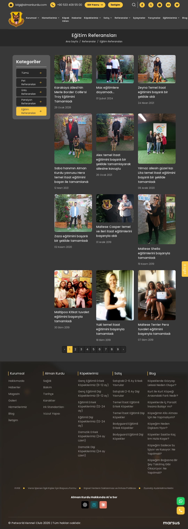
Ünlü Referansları (31, 92)
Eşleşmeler (139, 17)
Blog (184, 17)
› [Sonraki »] (123, 349)
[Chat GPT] (85, 504)
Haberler (77, 17)
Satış (106, 17)
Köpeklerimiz (91, 17)
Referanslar (121, 17)
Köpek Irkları (65, 19)
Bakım (47, 387)
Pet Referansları (31, 82)
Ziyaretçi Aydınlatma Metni (156, 488)
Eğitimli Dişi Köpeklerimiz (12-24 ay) (91, 421)
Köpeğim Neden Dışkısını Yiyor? (159, 426)
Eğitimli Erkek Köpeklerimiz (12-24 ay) (91, 406)
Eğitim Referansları (31, 111)
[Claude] (103, 504)
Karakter (49, 401)
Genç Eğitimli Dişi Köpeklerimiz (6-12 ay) (93, 393)
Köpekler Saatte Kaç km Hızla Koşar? (162, 437)
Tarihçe (48, 394)
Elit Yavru (95, 4)
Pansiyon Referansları (31, 101)
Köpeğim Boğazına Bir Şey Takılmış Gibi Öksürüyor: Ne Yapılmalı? (163, 466)
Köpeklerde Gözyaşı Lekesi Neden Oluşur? (162, 383)
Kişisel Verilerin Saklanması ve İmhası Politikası (107, 488)
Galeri (12, 401)
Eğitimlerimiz (170, 17)
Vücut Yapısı (51, 414)
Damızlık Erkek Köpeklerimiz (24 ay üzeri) (91, 436)
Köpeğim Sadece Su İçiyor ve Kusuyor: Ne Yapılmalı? (161, 449)
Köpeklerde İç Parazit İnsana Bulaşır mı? (162, 404)
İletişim (115, 4)
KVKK (17, 488)
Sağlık (47, 381)
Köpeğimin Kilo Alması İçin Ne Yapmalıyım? (163, 415)
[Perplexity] (94, 504)
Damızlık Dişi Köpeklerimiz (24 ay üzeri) (91, 451)
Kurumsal (31, 17)
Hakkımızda (16, 381)
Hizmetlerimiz (49, 17)
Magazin (14, 394)
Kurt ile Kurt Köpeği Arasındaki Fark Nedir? (163, 393)
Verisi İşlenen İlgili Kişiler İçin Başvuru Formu (49, 488)
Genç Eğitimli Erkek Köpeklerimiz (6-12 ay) (93, 383)
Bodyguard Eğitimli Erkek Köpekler (125, 426)
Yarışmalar (154, 17)
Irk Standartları (53, 407)
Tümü (31, 73)
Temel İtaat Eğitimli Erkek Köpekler (126, 404)
